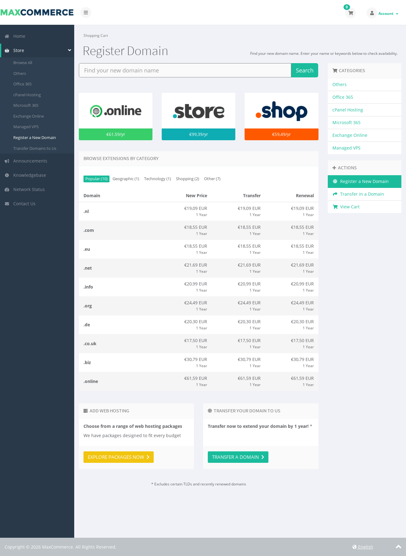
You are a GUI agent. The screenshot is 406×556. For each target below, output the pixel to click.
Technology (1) (157, 178)
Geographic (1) (126, 178)
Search (305, 70)
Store (14, 50)
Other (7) (212, 178)
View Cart (346, 207)
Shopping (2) (187, 178)
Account (388, 13)
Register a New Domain (34, 137)
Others (19, 73)
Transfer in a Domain (358, 194)
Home (14, 36)
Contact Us (20, 203)
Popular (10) (96, 178)
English (363, 547)
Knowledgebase (25, 175)
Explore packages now (118, 457)
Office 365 (22, 84)
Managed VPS (26, 126)
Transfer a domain (238, 457)
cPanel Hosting (27, 95)
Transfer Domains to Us (34, 148)
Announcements (25, 161)
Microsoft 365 (25, 105)
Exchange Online (28, 116)
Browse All (22, 62)
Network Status (24, 189)
